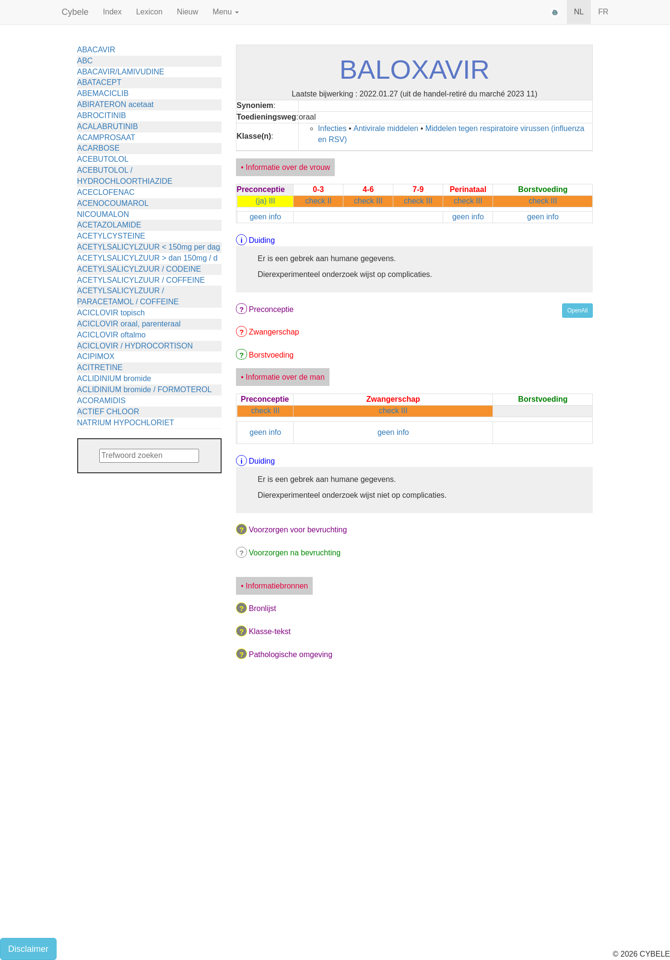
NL (579, 12)
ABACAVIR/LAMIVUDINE (121, 72)
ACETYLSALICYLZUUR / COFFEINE (141, 280)
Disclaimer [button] (28, 949)
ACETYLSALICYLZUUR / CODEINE (139, 269)
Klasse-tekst (270, 631)
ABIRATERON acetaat (115, 104)
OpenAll (577, 310)
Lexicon (149, 12)
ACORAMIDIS (101, 400)
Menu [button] (225, 12)
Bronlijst (262, 608)
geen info (265, 217)
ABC (85, 61)
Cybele (75, 12)
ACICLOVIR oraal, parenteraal (129, 324)
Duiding (262, 240)
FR (603, 12)
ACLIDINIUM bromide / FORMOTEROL (144, 389)
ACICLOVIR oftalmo (111, 335)
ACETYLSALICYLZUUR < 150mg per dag (148, 247)
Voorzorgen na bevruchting (295, 553)
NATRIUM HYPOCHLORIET (125, 423)
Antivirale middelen (385, 128)
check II (318, 201)
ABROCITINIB (101, 115)
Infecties (332, 128)
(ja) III (265, 201)
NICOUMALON (103, 214)
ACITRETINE (100, 367)
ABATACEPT (99, 82)
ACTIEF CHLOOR (108, 412)
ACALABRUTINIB (107, 126)
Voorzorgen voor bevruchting (298, 530)
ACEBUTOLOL (103, 159)
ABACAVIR (96, 50)
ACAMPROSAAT (106, 137)
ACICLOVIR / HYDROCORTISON (135, 346)
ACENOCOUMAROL (113, 203)
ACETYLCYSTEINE (111, 236)
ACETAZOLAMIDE (109, 225)
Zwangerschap (274, 332)
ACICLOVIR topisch (111, 313)
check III (368, 201)
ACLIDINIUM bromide (114, 378)
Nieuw (187, 12)
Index (112, 12)
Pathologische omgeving (290, 654)
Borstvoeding (271, 355)
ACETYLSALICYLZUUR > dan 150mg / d (147, 258)
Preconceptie (271, 309)
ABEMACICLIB (103, 93)
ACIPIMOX (96, 356)
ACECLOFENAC (106, 192)
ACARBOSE (98, 148)
